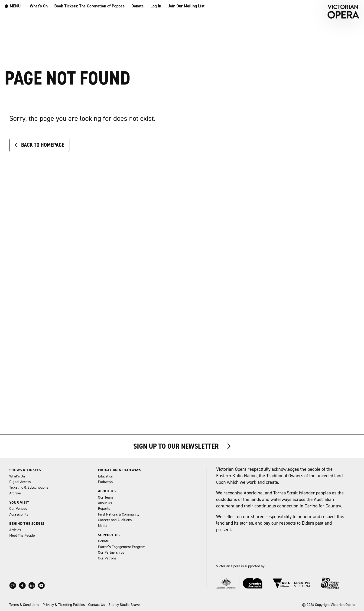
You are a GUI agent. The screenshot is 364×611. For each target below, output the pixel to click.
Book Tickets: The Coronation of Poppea (89, 6)
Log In (155, 6)
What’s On (39, 6)
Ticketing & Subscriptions (28, 487)
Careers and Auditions (115, 520)
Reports (104, 508)
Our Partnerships (111, 552)
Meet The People (22, 535)
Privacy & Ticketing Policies (63, 604)
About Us (107, 491)
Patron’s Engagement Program (121, 547)
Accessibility (18, 514)
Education (105, 476)
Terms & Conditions (24, 604)
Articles (15, 530)
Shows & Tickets (25, 470)
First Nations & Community (118, 514)
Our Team (105, 497)
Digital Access (20, 482)
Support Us (109, 535)
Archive (15, 493)
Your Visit (19, 502)
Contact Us (96, 604)
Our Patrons (107, 558)
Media (102, 525)
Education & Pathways (119, 470)
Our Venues (18, 508)
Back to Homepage (39, 145)
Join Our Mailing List (186, 6)
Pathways (105, 482)
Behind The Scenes (26, 523)
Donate (137, 6)
